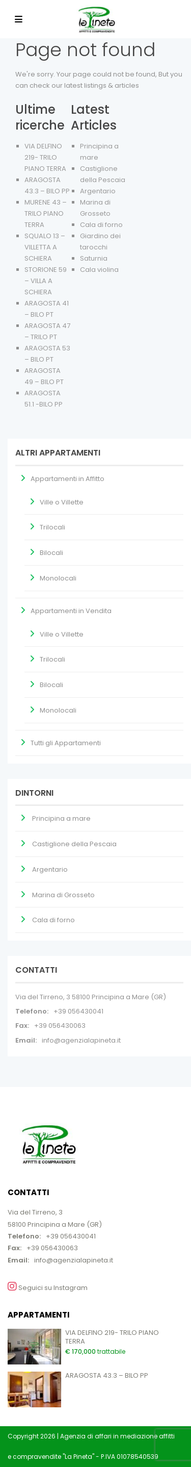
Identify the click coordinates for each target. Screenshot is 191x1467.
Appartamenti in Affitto (67, 479)
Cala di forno (101, 225)
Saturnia (93, 258)
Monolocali (58, 578)
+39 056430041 (78, 1011)
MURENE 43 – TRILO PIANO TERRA (45, 213)
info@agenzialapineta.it (81, 1040)
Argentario (98, 191)
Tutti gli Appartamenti (66, 743)
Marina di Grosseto (63, 895)
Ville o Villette (62, 502)
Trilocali (52, 527)
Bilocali (51, 553)
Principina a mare (61, 818)
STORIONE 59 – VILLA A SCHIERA (45, 281)
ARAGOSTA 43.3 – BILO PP (106, 1375)
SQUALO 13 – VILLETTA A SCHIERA (44, 247)
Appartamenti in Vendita (71, 611)
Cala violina (99, 269)
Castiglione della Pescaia (74, 844)
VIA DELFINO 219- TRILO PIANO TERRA (45, 157)
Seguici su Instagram (48, 1287)
